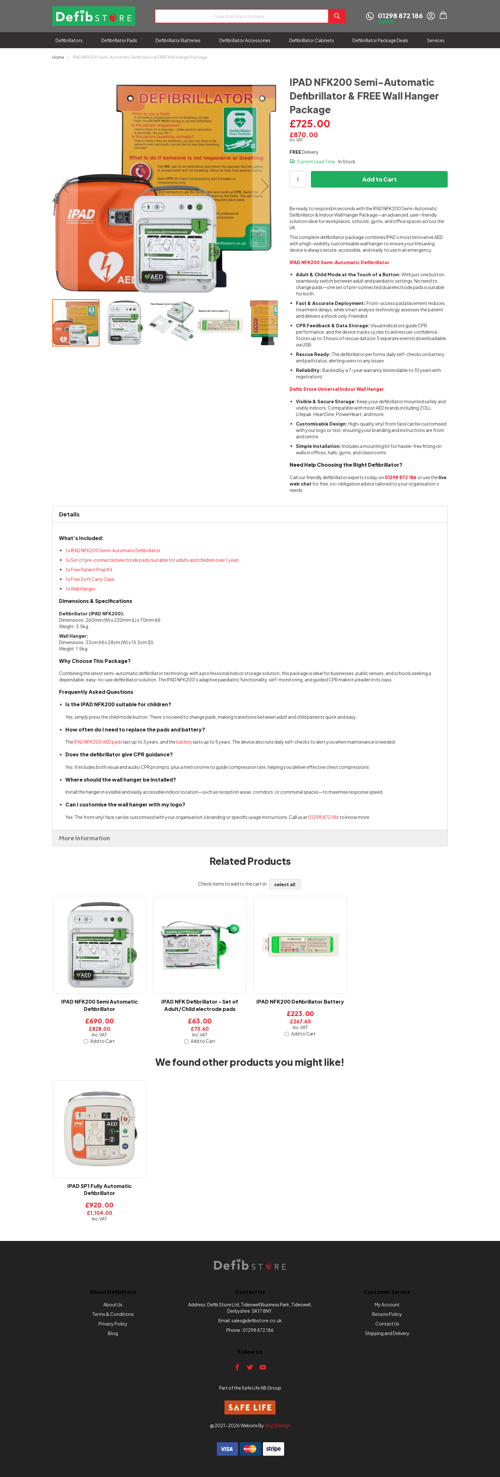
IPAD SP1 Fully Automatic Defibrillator (99, 1190)
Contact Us (387, 1323)
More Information (84, 838)
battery (184, 742)
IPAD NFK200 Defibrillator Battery (300, 1001)
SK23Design (277, 1425)
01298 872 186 (323, 817)
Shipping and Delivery (387, 1333)
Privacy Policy (113, 1323)
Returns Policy (387, 1314)
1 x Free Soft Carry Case (89, 579)
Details (69, 514)
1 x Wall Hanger (80, 588)
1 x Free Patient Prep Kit (89, 569)
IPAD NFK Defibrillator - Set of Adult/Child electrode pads (199, 1005)
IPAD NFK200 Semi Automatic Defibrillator (99, 1005)
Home (58, 57)
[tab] (250, 514)
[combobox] (241, 16)
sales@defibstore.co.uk (257, 1320)
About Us (112, 1304)
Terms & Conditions (113, 1314)
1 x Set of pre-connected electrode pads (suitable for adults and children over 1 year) (152, 560)
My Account (387, 1304)
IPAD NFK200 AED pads (98, 742)
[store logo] (93, 16)
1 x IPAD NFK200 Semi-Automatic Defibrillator (112, 550)
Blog (113, 1333)
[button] (65, 186)
